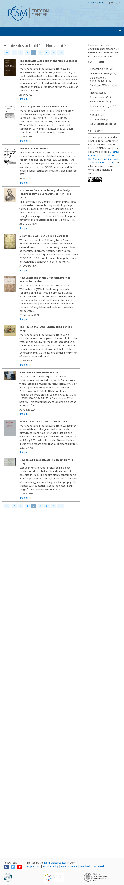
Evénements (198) (100, 101)
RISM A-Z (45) (97, 110)
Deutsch (103, 2)
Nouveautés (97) (99, 92)
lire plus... (24, 98)
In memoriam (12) (100, 119)
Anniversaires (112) (101, 97)
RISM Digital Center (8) (103, 123)
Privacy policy (50, 866)
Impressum (33, 866)
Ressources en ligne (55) (103, 106)
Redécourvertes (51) (101, 68)
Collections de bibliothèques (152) (101, 79)
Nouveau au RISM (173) (103, 73)
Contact (72, 866)
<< (7, 52)
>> (60, 52)
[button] (120, 31)
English (92, 2)
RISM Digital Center (55, 862)
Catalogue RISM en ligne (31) (103, 87)
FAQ (63, 866)
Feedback (85, 866)
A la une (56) (97, 114)
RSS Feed (98, 866)
